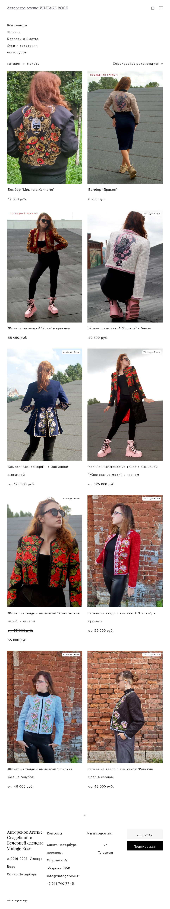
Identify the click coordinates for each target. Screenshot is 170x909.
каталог (14, 64)
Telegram (105, 852)
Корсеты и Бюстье (23, 39)
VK (105, 845)
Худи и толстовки (22, 46)
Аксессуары (17, 52)
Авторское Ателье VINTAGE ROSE (37, 8)
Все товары (17, 25)
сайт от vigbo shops (17, 901)
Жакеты (14, 32)
